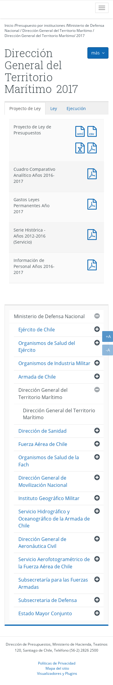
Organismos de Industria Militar (54, 363)
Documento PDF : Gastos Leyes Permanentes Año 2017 (93, 203)
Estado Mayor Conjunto (45, 613)
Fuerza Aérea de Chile (42, 444)
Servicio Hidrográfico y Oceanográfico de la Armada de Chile (54, 518)
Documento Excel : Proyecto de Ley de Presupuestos (81, 147)
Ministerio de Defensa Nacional (49, 316)
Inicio (9, 25)
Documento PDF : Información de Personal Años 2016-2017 (93, 264)
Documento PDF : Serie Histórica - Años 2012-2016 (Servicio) (93, 234)
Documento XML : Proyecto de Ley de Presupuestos (81, 130)
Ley (53, 108)
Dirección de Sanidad (42, 431)
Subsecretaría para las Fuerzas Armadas (53, 583)
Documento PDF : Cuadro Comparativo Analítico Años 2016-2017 (93, 173)
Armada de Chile (37, 376)
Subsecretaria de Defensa (47, 600)
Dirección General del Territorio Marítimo (57, 30)
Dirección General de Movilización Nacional (42, 481)
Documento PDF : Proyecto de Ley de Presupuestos (93, 147)
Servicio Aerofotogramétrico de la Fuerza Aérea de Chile (54, 563)
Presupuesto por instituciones (40, 25)
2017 (80, 35)
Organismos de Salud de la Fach (48, 461)
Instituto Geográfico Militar (49, 498)
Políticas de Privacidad (56, 663)
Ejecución (76, 108)
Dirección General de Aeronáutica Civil (42, 542)
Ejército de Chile (36, 329)
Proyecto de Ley (25, 108)
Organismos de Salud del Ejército (46, 346)
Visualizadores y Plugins (57, 673)
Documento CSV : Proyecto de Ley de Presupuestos (93, 130)
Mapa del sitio (57, 668)
